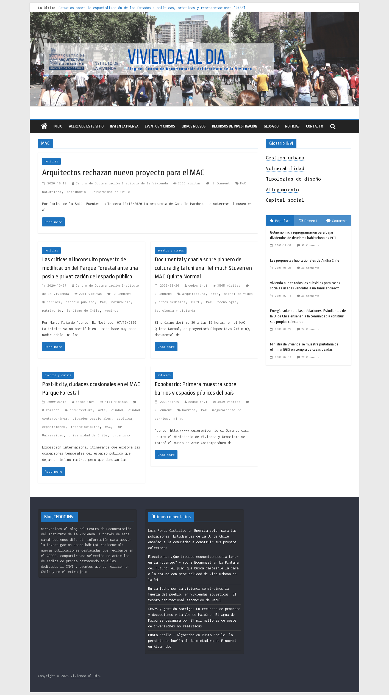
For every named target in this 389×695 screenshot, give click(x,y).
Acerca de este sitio (86, 126)
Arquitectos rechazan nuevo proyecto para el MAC (123, 172)
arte (214, 293)
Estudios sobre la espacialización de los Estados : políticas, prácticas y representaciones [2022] (152, 8)
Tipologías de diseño (293, 179)
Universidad (52, 435)
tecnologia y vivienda (175, 310)
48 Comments (310, 267)
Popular (280, 220)
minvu (178, 418)
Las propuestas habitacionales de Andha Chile (304, 260)
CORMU (196, 302)
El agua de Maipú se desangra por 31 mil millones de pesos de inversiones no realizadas (192, 620)
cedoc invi (197, 285)
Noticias (292, 126)
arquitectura (193, 293)
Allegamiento (282, 189)
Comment (336, 220)
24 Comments (310, 329)
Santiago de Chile (83, 310)
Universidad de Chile (110, 191)
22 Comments (310, 357)
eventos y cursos (160, 126)
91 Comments (310, 245)
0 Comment (218, 183)
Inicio (58, 126)
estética (124, 418)
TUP (119, 426)
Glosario (271, 126)
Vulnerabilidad (285, 168)
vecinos (111, 310)
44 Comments (310, 295)
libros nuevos (193, 126)
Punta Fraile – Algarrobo (171, 635)
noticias (51, 161)
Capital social (285, 200)
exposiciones (53, 426)
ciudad (117, 410)
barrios (53, 302)
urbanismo (121, 435)
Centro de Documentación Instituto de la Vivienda (122, 183)
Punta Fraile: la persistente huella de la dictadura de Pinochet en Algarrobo (192, 641)
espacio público (80, 302)
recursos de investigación (234, 126)
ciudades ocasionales (92, 418)
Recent (308, 220)
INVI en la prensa (124, 126)
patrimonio (76, 191)
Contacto (314, 126)
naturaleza (51, 191)
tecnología (227, 302)
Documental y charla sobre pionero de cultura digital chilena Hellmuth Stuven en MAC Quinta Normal (203, 268)
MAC (243, 183)
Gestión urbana (285, 157)
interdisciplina (85, 426)
